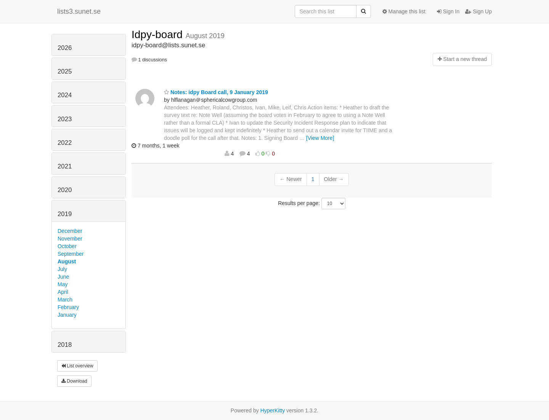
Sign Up (478, 11)
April (63, 292)
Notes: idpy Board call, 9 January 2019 (216, 92)
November (70, 239)
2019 (65, 214)
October (67, 246)
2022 (65, 142)
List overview (77, 366)
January (67, 315)
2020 (65, 190)
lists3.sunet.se (79, 11)
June (63, 277)
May (62, 284)
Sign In (448, 11)
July (62, 269)
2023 (65, 119)
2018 (65, 344)
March (65, 300)
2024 (65, 95)
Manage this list (403, 11)
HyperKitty (272, 410)
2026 (65, 47)
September (70, 254)
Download (74, 381)
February (68, 307)
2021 (65, 166)
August (67, 261)
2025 (65, 71)
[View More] (320, 138)
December (70, 231)
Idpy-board (159, 34)
